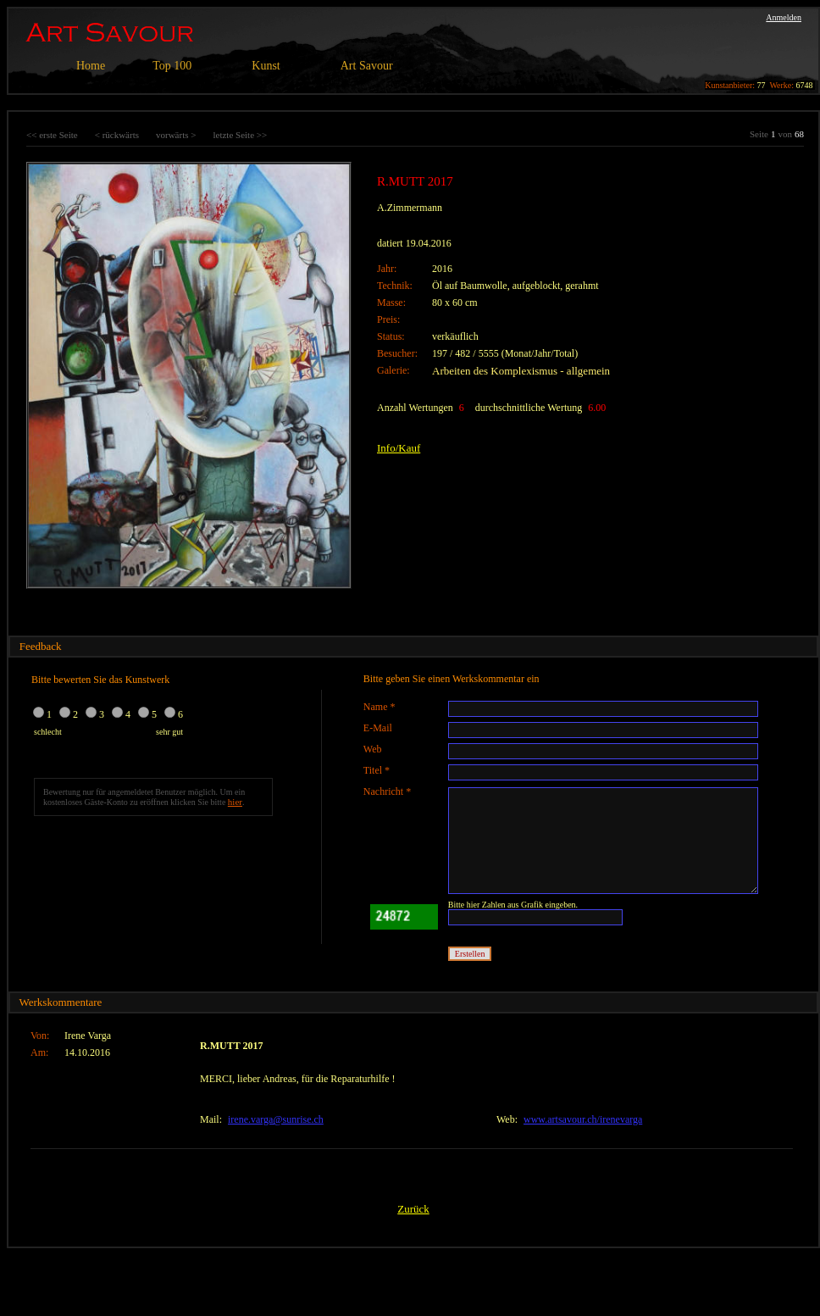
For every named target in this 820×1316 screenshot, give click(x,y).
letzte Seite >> (240, 135)
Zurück (413, 1208)
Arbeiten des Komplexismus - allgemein (521, 370)
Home (90, 65)
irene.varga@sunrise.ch (276, 1119)
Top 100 (171, 65)
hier (235, 802)
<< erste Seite (52, 135)
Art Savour (367, 65)
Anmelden (783, 17)
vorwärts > (176, 135)
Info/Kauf (398, 447)
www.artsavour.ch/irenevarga (583, 1119)
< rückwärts (117, 135)
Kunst (266, 65)
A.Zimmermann (409, 208)
